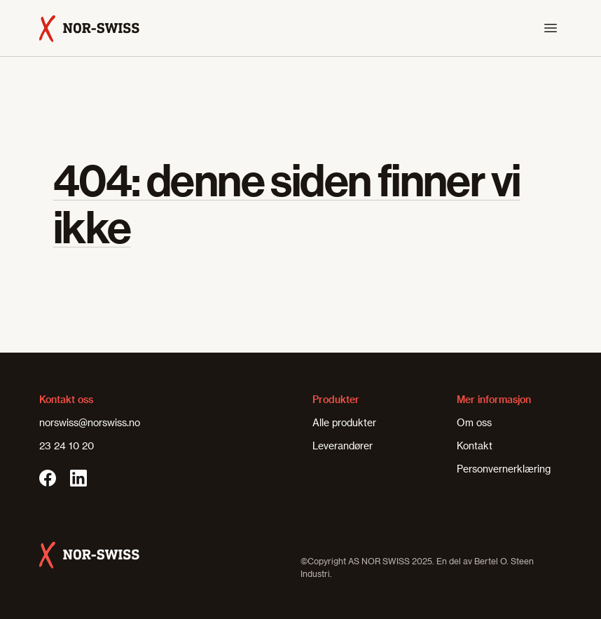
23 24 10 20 (66, 445)
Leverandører (342, 445)
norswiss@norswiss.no (89, 422)
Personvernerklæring (504, 469)
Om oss (474, 422)
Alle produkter (344, 422)
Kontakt (474, 445)
